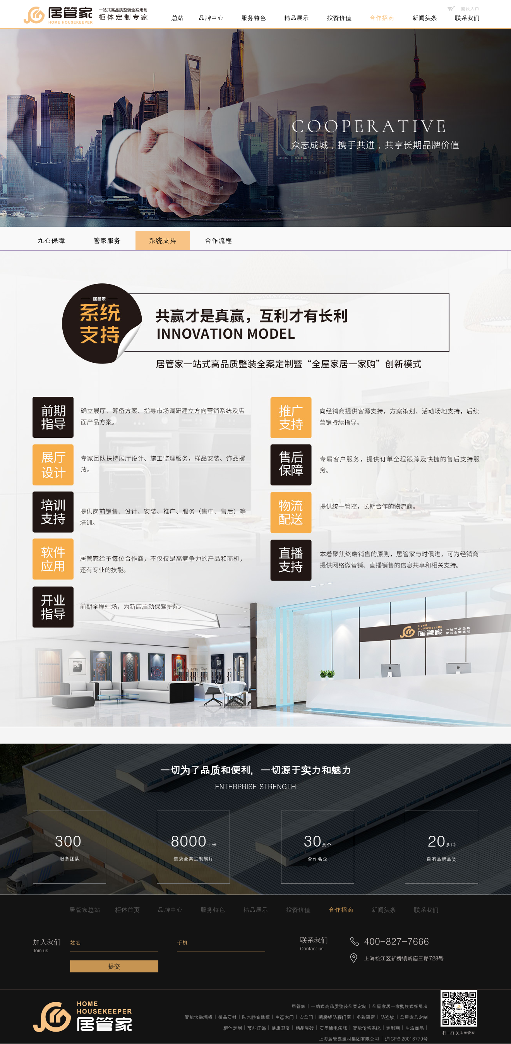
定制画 (393, 1027)
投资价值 (302, 909)
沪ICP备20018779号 (406, 1038)
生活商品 (414, 1027)
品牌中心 (174, 909)
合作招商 (345, 909)
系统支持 (163, 240)
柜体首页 (131, 909)
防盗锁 (387, 1016)
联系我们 (426, 909)
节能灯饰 (256, 1027)
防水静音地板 (256, 1016)
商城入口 (470, 8)
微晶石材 (227, 1016)
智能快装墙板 (199, 1016)
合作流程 (218, 240)
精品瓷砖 (304, 1027)
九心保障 (51, 240)
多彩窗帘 (366, 1016)
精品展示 (259, 909)
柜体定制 (232, 1027)
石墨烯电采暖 (333, 1027)
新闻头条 (387, 909)
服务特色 (217, 909)
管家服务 (107, 240)
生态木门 (284, 1016)
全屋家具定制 (414, 1016)
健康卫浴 (280, 1027)
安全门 (306, 1016)
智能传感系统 (367, 1027)
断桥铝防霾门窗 (335, 1016)
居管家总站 (87, 909)
